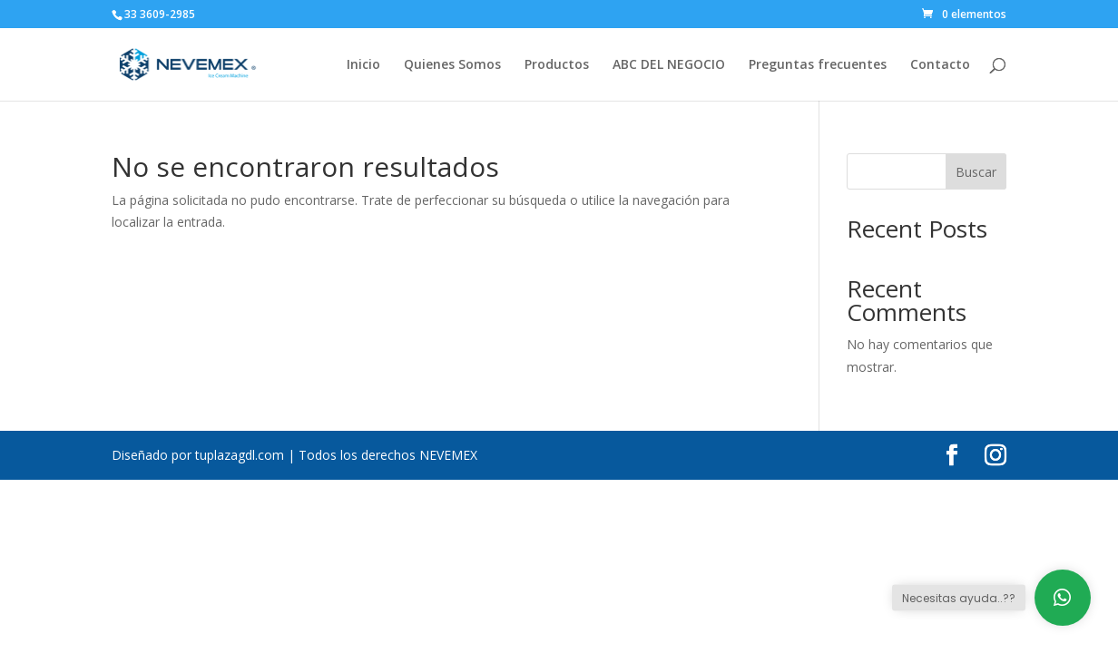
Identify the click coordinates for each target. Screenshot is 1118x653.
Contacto (940, 65)
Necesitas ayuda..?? (958, 598)
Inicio (363, 65)
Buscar (976, 171)
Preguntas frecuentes (818, 65)
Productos (557, 65)
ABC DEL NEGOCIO (669, 65)
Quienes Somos (452, 65)
